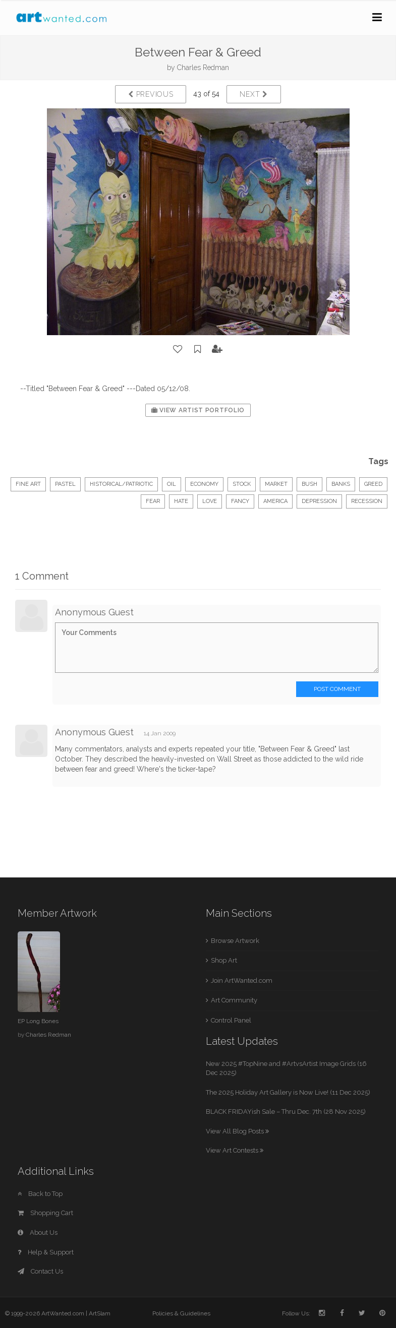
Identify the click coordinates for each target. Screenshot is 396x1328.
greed (373, 484)
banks (340, 484)
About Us (38, 1232)
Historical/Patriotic (121, 484)
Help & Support (46, 1252)
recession (366, 501)
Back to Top (40, 1193)
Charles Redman (203, 68)
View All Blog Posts (237, 1131)
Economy (204, 484)
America (275, 501)
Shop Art (224, 960)
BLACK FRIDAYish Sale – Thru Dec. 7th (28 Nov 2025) (286, 1111)
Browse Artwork (235, 940)
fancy (240, 501)
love (209, 501)
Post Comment (337, 688)
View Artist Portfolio (198, 410)
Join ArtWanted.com (241, 980)
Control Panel (231, 1020)
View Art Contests (234, 1150)
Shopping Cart (45, 1213)
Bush (309, 484)
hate (181, 501)
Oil (171, 484)
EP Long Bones (38, 1021)
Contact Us (40, 1271)
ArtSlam (99, 1313)
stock (242, 484)
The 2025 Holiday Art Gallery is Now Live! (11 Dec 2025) (288, 1092)
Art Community (234, 1000)
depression (319, 501)
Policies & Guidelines (181, 1313)
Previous (150, 94)
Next (253, 94)
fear (153, 501)
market (276, 484)
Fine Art (28, 484)
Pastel (65, 484)
